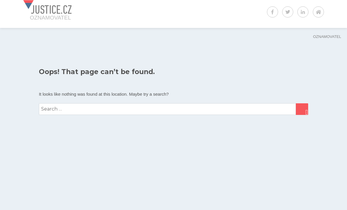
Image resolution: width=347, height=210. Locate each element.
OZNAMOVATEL (327, 36)
